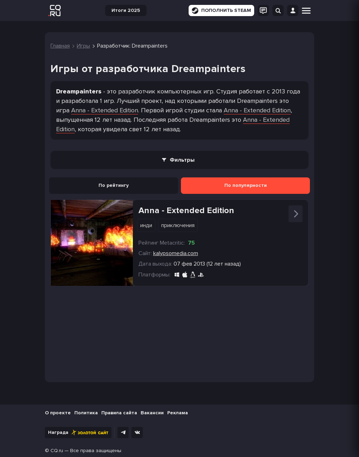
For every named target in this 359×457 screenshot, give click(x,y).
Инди (146, 225)
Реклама (177, 413)
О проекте (58, 413)
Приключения (178, 225)
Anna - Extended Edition (104, 110)
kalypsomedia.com (175, 253)
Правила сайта (119, 413)
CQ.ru (56, 451)
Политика (86, 413)
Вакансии (152, 413)
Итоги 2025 (125, 10)
